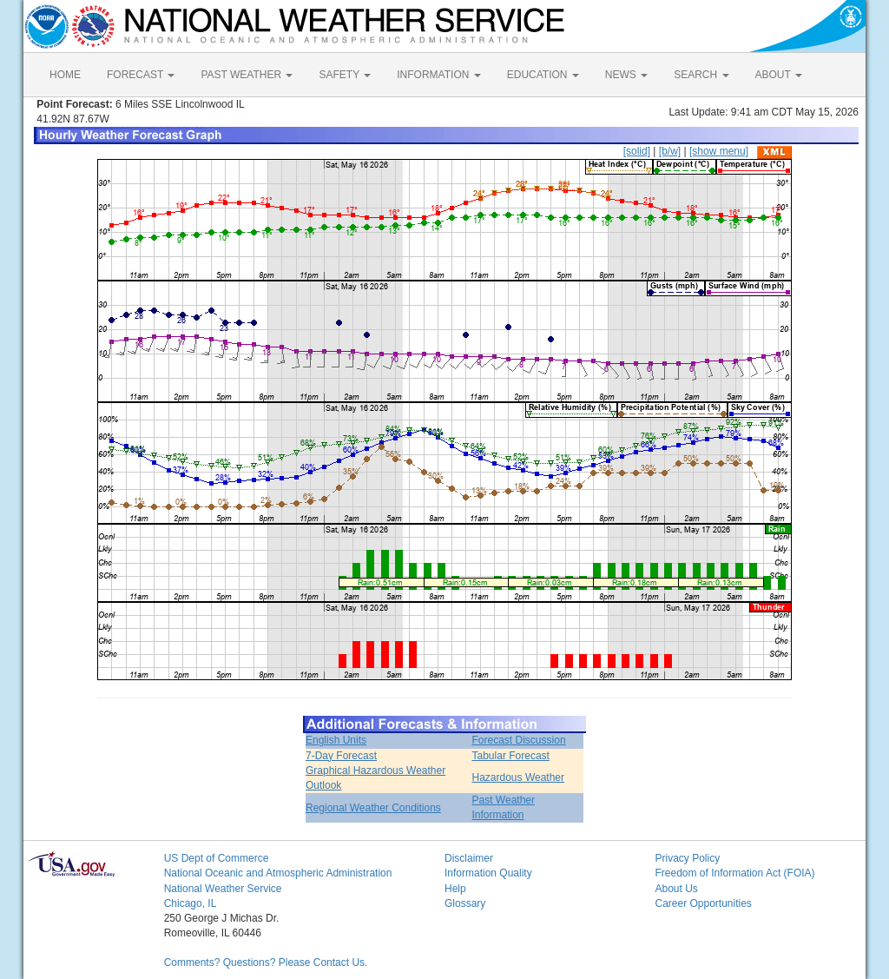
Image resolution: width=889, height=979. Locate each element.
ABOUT (778, 75)
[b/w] (670, 151)
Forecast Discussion (519, 740)
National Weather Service (223, 889)
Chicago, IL (190, 903)
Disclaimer (468, 858)
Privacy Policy (687, 858)
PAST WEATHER (247, 75)
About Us (676, 889)
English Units (336, 740)
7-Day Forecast (341, 756)
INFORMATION (438, 75)
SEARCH (701, 75)
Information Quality (488, 873)
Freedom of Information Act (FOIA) (734, 873)
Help (455, 889)
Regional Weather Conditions (373, 808)
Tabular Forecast (511, 756)
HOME (65, 75)
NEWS (626, 75)
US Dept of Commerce (216, 858)
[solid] (636, 151)
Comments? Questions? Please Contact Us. (266, 962)
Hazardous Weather (518, 777)
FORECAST (141, 75)
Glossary (464, 903)
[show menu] (718, 151)
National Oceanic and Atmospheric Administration (278, 873)
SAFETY (345, 75)
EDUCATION (543, 75)
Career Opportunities (703, 903)
